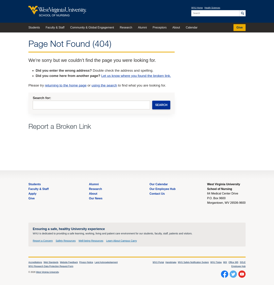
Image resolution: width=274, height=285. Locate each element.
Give (239, 27)
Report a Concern (43, 240)
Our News (95, 198)
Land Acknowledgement (106, 262)
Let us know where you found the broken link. (136, 76)
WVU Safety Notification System (193, 262)
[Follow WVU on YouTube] (242, 274)
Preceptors (159, 27)
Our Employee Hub (162, 188)
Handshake (170, 262)
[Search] (242, 13)
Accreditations (35, 262)
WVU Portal (158, 262)
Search (161, 104)
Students (34, 27)
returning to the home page (66, 85)
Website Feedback (69, 262)
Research (126, 27)
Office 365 (233, 262)
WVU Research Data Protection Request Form (50, 266)
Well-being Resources (91, 240)
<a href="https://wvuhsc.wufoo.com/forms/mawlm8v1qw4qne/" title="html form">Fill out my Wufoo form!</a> (101, 143)
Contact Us (157, 193)
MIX (225, 262)
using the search (104, 85)
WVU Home (197, 8)
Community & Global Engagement (92, 27)
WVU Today (216, 262)
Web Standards (50, 262)
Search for (41, 98)
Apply (32, 193)
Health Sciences (212, 8)
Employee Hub (238, 266)
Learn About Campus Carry (121, 240)
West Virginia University (47, 272)
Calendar (191, 27)
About (176, 27)
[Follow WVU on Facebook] (224, 274)
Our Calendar (158, 184)
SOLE (243, 262)
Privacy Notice (86, 262)
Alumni (142, 27)
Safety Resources (66, 240)
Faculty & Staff (55, 27)
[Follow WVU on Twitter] (233, 274)
